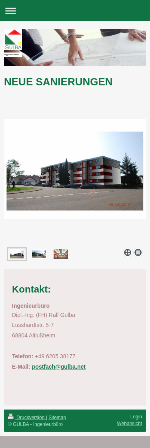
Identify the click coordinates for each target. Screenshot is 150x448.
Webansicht (129, 423)
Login (136, 417)
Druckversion (27, 417)
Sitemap (57, 417)
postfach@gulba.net (59, 366)
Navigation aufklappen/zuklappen (75, 10)
